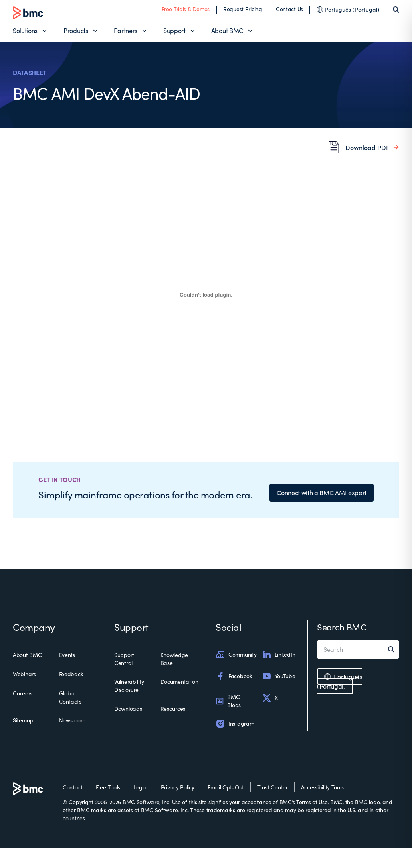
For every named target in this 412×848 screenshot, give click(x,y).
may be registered (308, 810)
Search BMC (341, 627)
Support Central (124, 659)
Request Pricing (242, 9)
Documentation (179, 681)
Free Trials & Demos (186, 9)
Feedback (71, 674)
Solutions (25, 30)
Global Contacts (70, 697)
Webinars (24, 674)
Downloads (128, 708)
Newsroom (72, 720)
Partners (125, 30)
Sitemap (23, 720)
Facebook (234, 676)
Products (75, 30)
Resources (172, 708)
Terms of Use (312, 802)
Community (236, 654)
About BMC (227, 30)
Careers (22, 693)
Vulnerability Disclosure (129, 685)
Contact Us (289, 9)
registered (259, 810)
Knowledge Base (174, 659)
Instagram (235, 723)
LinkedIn (278, 654)
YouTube (278, 676)
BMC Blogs (228, 701)
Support (174, 30)
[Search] (396, 9)
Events (67, 655)
